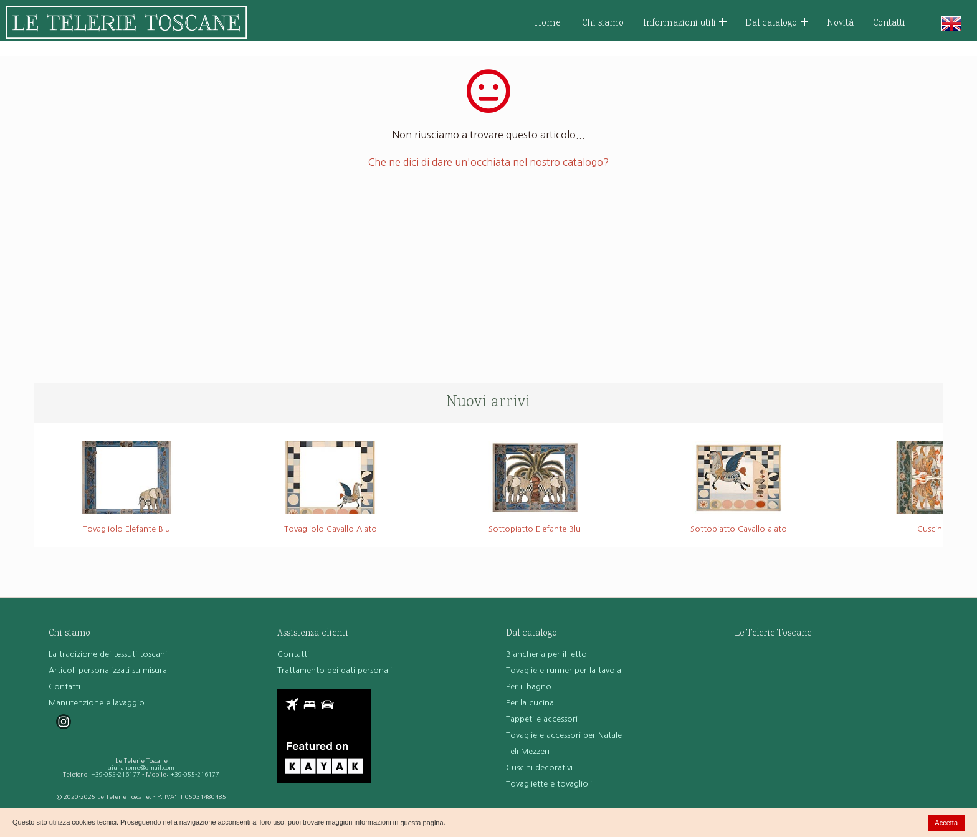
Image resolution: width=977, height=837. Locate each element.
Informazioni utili (685, 23)
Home (548, 23)
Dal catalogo (776, 23)
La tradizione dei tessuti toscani (108, 654)
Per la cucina (530, 703)
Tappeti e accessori (542, 719)
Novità (840, 23)
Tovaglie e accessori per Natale (564, 735)
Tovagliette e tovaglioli (549, 784)
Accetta (946, 822)
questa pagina (421, 822)
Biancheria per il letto (546, 654)
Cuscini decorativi (539, 767)
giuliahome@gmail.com (141, 767)
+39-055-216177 (115, 774)
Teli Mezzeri (528, 751)
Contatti (889, 23)
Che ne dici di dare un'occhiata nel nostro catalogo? (488, 162)
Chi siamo (603, 23)
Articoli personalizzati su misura (108, 670)
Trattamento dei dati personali (334, 670)
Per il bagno (528, 686)
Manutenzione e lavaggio (97, 703)
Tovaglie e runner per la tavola (563, 670)
